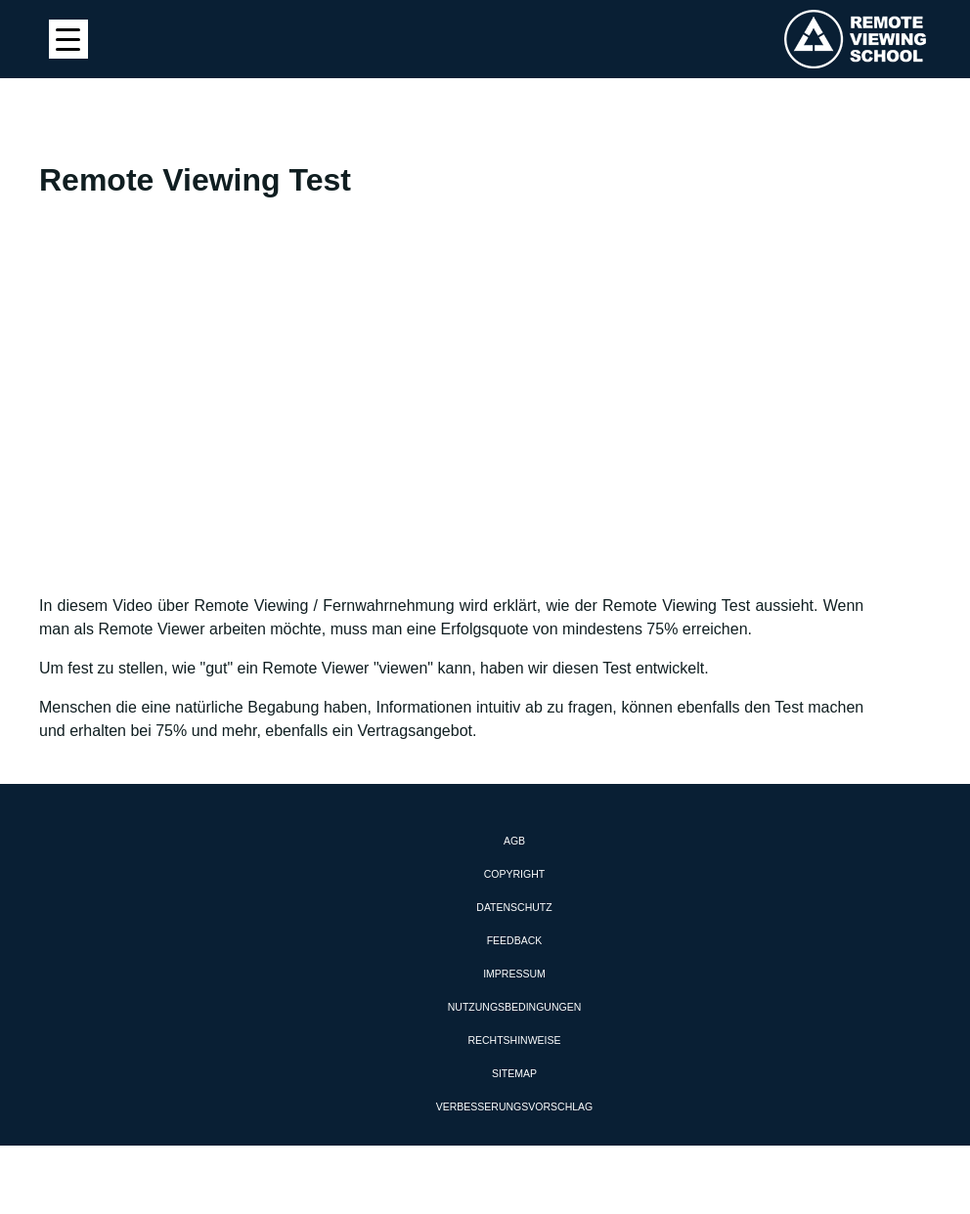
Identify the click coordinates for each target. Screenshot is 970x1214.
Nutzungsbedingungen (515, 1007)
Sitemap (514, 1073)
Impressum (514, 973)
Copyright (514, 874)
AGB (514, 840)
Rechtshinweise (513, 1040)
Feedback (515, 940)
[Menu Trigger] (68, 39)
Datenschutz (513, 907)
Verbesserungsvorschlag (514, 1106)
